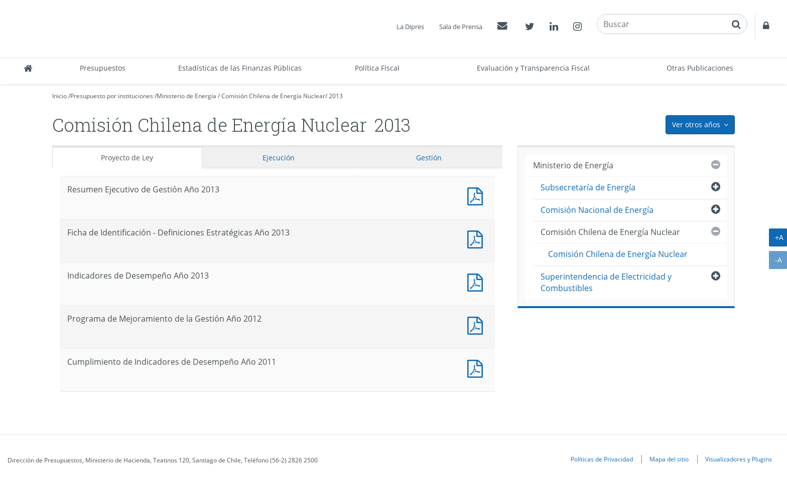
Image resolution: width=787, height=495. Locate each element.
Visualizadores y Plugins (738, 459)
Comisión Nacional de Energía (597, 209)
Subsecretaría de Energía (588, 187)
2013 (336, 96)
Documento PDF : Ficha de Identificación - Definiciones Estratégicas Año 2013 (477, 238)
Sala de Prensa (460, 26)
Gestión (429, 157)
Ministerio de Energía (186, 96)
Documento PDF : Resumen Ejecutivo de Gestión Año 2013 (477, 195)
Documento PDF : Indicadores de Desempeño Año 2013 (477, 281)
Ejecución (279, 157)
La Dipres (410, 26)
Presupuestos (102, 68)
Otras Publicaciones (700, 68)
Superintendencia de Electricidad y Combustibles (606, 282)
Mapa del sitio (669, 459)
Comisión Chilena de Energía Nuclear (273, 96)
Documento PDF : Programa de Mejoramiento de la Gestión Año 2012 (477, 324)
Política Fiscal (377, 68)
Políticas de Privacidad (602, 459)
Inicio (59, 96)
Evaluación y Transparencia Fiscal (533, 68)
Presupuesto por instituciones (111, 96)
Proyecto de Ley (127, 157)
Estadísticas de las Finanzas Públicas (240, 68)
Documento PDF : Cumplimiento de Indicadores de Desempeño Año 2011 (477, 367)
